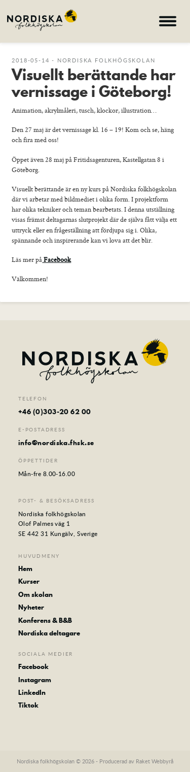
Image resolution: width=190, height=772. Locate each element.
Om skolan (35, 594)
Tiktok (28, 705)
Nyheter (31, 607)
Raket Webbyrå (154, 761)
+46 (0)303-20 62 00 (54, 411)
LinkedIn (32, 692)
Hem (25, 568)
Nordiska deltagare (49, 633)
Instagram (34, 680)
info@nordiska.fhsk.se (56, 442)
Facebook (56, 259)
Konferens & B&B (45, 620)
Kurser (29, 581)
